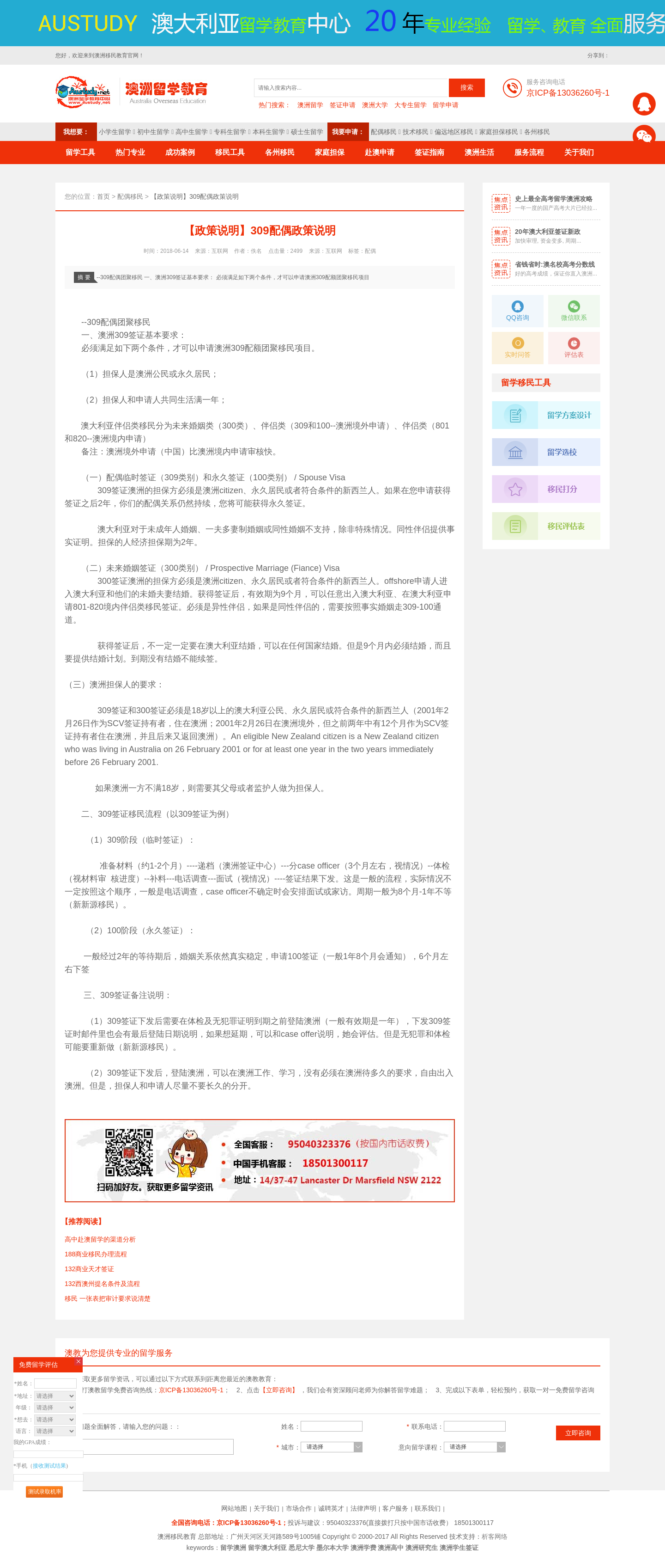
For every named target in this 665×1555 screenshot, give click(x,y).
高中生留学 (191, 131)
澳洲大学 (375, 105)
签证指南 (429, 152)
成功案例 (180, 152)
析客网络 (495, 1536)
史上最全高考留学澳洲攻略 (553, 198)
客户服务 (395, 1508)
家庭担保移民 (498, 131)
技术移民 (416, 131)
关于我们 (579, 152)
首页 (103, 196)
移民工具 (230, 152)
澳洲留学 (310, 105)
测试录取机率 (44, 1491)
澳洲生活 (479, 152)
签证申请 (343, 105)
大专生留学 (410, 105)
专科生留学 (230, 131)
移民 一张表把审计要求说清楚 (108, 1298)
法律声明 (363, 1508)
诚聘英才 (331, 1508)
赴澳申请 (379, 152)
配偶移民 (384, 131)
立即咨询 (578, 1433)
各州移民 (537, 131)
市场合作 (299, 1508)
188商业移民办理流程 (96, 1254)
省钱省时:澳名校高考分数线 (555, 264)
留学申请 (446, 105)
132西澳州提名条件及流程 (102, 1283)
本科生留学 (269, 131)
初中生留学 (153, 131)
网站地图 (234, 1508)
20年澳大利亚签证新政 (547, 231)
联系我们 (428, 1508)
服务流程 (529, 152)
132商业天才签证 (89, 1269)
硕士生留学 (307, 131)
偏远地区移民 (454, 131)
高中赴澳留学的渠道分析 (100, 1239)
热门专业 (130, 152)
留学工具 (80, 152)
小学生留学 (115, 131)
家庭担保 (330, 152)
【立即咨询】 (279, 1390)
